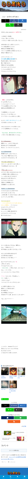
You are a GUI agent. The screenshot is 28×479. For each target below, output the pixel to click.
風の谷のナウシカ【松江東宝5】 (13, 391)
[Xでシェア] (5, 21)
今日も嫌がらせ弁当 (21, 377)
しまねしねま (5, 399)
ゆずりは (3, 389)
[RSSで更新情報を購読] (14, 421)
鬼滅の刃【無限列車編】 (13, 377)
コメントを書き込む (14, 450)
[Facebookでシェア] (14, 21)
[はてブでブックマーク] (22, 21)
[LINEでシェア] (10, 25)
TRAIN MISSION (3, 377)
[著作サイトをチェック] (7, 417)
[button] (18, 25)
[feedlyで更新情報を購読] (20, 417)
